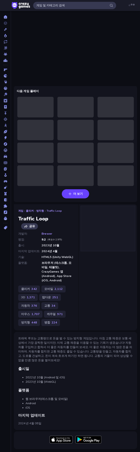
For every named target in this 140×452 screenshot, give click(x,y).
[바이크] (5, 113)
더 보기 (75, 194)
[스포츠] (5, 132)
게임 (20, 211)
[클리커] (5, 187)
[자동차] (5, 156)
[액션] (5, 138)
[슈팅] (5, 119)
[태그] (5, 228)
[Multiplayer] (5, 54)
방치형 (40, 211)
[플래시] (5, 212)
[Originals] (5, 48)
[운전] (5, 150)
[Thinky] (5, 82)
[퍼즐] (5, 206)
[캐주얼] (5, 175)
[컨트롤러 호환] (5, 181)
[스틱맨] (5, 125)
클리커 (30, 211)
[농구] (5, 88)
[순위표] (5, 60)
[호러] (5, 218)
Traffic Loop (54, 211)
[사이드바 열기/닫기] (5, 5)
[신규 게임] (5, 29)
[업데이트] (5, 42)
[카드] (5, 169)
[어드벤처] (5, 144)
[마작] (5, 107)
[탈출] (5, 200)
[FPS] (5, 70)
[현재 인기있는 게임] (5, 35)
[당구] (5, 94)
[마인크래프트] (5, 101)
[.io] (5, 76)
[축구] (5, 163)
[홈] (5, 17)
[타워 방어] (5, 194)
